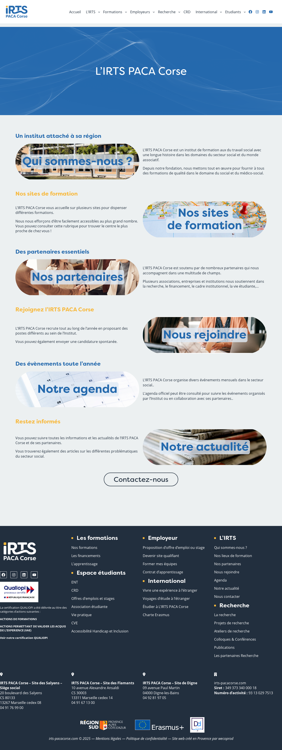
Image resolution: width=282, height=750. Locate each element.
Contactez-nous (141, 479)
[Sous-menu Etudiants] (245, 12)
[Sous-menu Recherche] (179, 12)
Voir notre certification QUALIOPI (24, 638)
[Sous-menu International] (221, 12)
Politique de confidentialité (147, 738)
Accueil (75, 11)
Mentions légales (108, 738)
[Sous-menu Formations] (126, 12)
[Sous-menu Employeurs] (154, 12)
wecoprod (225, 738)
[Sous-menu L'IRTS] (99, 12)
